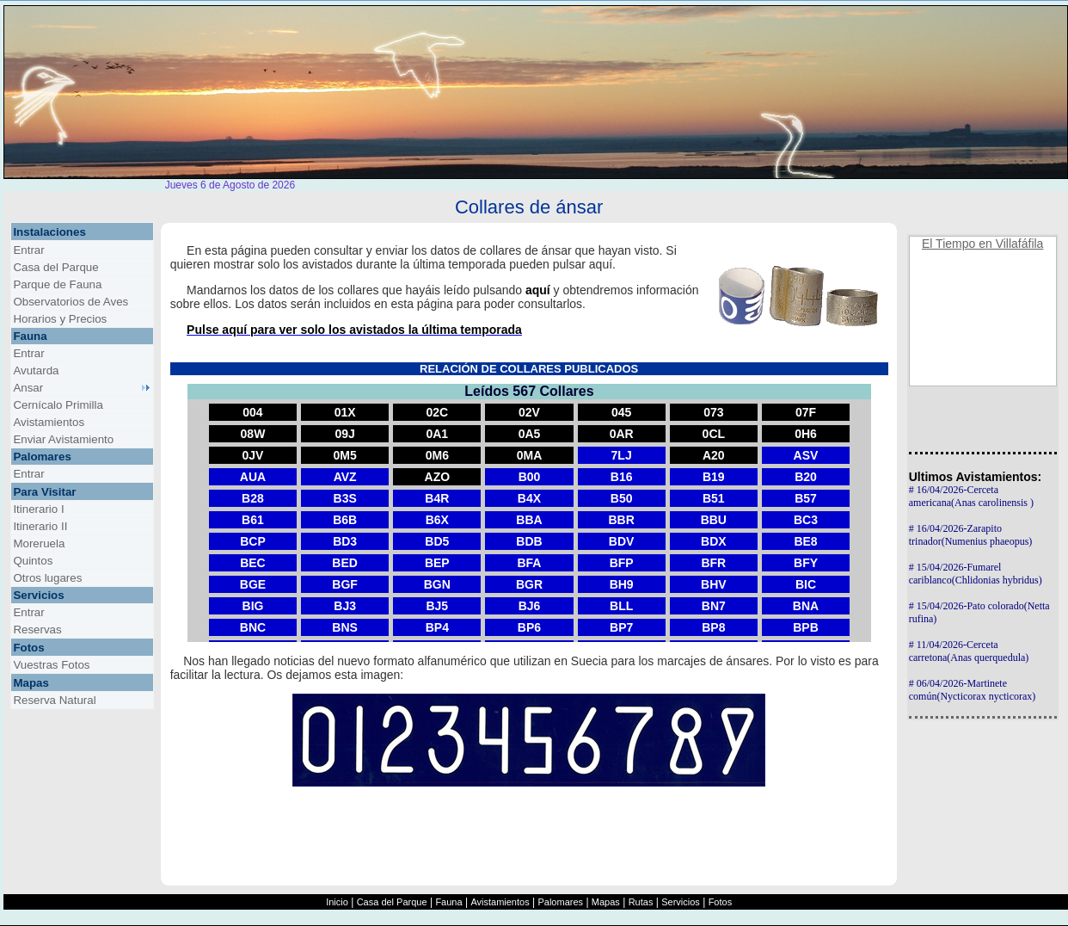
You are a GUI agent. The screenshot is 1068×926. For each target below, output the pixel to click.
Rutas (641, 902)
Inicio (337, 902)
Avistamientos (499, 902)
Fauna (448, 902)
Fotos (721, 902)
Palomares (560, 902)
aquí (537, 290)
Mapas (606, 902)
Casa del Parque (392, 902)
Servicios (680, 902)
